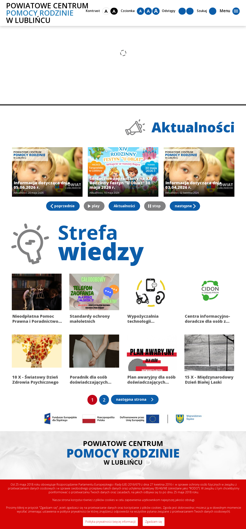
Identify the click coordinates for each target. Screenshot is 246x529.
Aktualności (124, 205)
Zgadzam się (153, 522)
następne (183, 205)
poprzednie (64, 205)
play (95, 205)
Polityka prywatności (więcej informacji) (110, 522)
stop (156, 205)
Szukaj (206, 11)
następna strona (131, 399)
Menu (230, 11)
